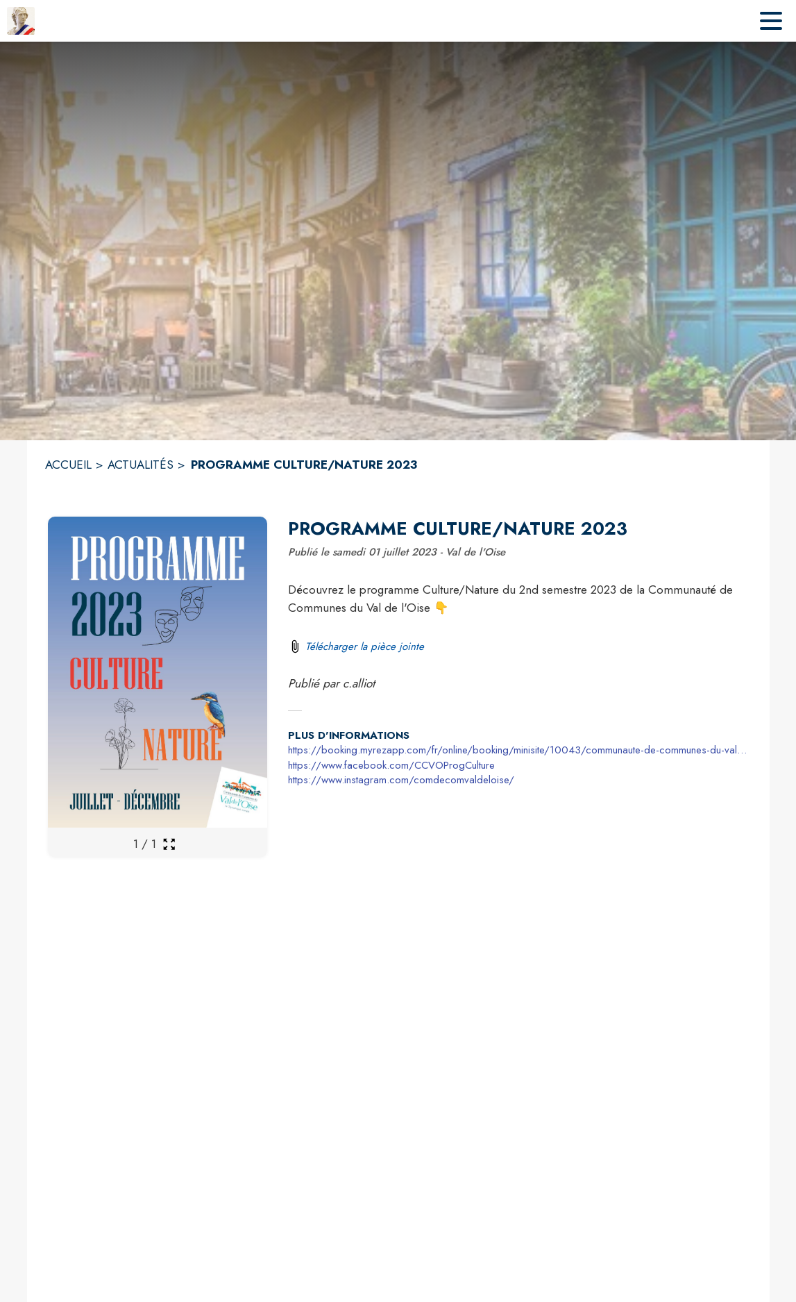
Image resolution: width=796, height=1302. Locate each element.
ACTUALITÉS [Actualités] (140, 464)
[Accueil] (21, 21)
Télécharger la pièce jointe (364, 646)
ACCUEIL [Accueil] (68, 464)
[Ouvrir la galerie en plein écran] (169, 844)
